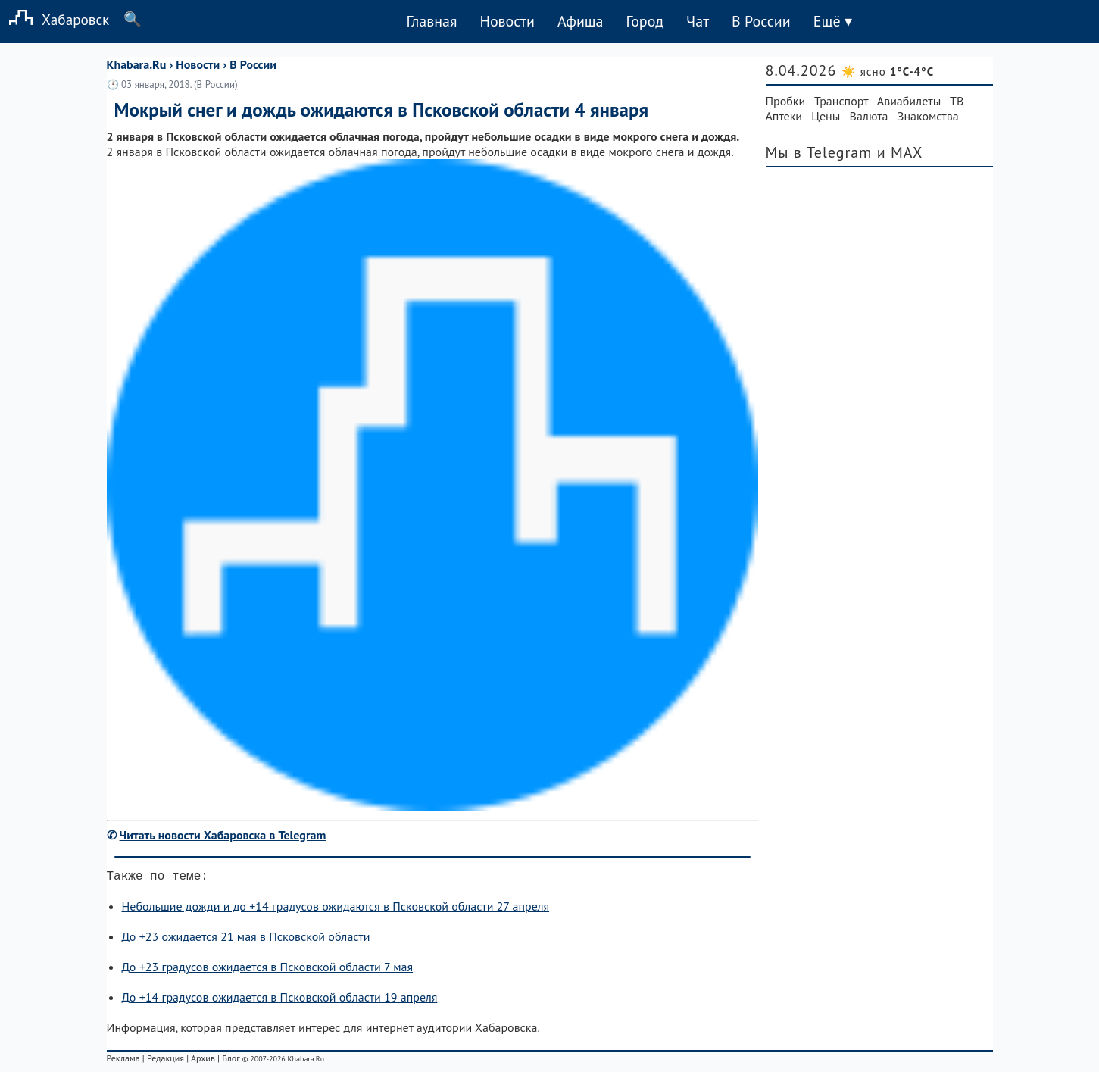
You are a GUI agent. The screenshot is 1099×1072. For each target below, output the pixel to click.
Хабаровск (54, 19)
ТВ (956, 100)
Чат (697, 21)
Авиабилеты (909, 100)
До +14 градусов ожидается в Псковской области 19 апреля (280, 1000)
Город (645, 21)
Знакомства (928, 115)
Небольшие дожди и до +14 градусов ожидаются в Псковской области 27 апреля (336, 909)
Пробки (786, 100)
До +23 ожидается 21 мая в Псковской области (246, 939)
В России (761, 21)
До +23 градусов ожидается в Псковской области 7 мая (268, 969)
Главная (431, 21)
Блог (230, 1061)
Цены (825, 115)
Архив (203, 1061)
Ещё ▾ (832, 21)
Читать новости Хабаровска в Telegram (223, 834)
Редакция (165, 1061)
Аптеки (784, 115)
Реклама (123, 1061)
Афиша (580, 21)
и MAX (900, 152)
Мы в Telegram (819, 152)
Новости (506, 21)
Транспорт (841, 100)
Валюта (869, 115)
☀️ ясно (887, 71)
